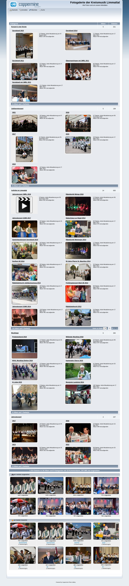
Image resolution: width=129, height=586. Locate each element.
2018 (67, 112)
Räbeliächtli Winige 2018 (74, 194)
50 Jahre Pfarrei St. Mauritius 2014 (78, 261)
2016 (67, 421)
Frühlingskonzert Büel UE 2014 (77, 283)
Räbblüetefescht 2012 (73, 306)
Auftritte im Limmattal (19, 190)
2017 (14, 134)
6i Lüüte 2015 (17, 382)
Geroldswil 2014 (71, 31)
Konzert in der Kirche (18, 27)
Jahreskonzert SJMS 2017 (21, 218)
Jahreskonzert (16, 417)
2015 (67, 134)
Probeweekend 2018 (19, 337)
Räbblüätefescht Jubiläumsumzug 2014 (26, 283)
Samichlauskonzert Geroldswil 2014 (25, 240)
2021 (14, 112)
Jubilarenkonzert (17, 108)
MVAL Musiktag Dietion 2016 (22, 361)
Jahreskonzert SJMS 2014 (21, 306)
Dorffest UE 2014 (18, 261)
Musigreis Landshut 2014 (75, 382)
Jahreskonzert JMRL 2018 (21, 194)
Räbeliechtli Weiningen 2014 (76, 240)
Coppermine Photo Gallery (69, 582)
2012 (67, 444)
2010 (14, 164)
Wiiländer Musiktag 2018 (74, 337)
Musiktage (15, 333)
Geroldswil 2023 (18, 31)
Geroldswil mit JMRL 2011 (21, 82)
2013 (14, 444)
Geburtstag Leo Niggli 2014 (75, 218)
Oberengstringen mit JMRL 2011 (77, 61)
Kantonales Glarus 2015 (74, 361)
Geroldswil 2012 (18, 61)
